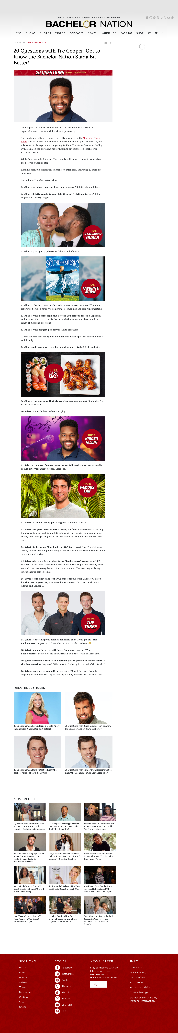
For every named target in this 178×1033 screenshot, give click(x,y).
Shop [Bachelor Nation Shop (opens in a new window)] (140, 33)
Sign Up (98, 984)
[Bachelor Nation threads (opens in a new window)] (158, 17)
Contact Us (136, 967)
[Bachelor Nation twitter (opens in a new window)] (165, 17)
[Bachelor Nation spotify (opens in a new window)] (154, 17)
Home (22, 967)
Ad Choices (136, 982)
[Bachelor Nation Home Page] (89, 22)
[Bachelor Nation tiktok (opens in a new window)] (161, 17)
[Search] (163, 33)
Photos (45, 33)
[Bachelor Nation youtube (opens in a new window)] (168, 18)
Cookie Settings (139, 992)
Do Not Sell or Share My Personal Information (143, 999)
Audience (109, 33)
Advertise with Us (140, 987)
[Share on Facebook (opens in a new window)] (105, 43)
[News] (18, 33)
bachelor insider (36, 43)
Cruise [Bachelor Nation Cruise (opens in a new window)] (153, 33)
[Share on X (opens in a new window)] (110, 43)
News (22, 972)
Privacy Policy (138, 972)
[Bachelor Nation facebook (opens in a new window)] (147, 17)
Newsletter (25, 992)
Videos (60, 33)
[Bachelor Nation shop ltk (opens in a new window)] (172, 17)
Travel (93, 33)
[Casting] (126, 33)
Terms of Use (137, 977)
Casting (23, 997)
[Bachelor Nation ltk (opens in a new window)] (71, 1011)
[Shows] (31, 33)
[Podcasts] (76, 33)
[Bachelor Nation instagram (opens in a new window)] (150, 17)
